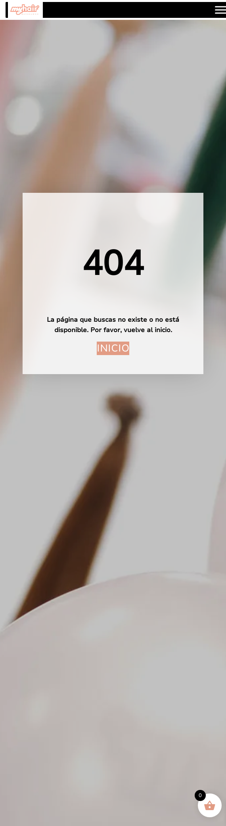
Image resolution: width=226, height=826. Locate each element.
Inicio (113, 348)
